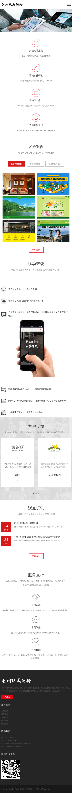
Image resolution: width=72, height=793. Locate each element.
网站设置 (4, 724)
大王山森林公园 (54, 475)
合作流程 (36, 605)
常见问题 (36, 627)
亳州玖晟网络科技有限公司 (26, 523)
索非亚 (17, 475)
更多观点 (36, 556)
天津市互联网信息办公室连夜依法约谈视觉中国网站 (37, 537)
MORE (7, 697)
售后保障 (36, 650)
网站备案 (4, 721)
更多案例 (36, 250)
